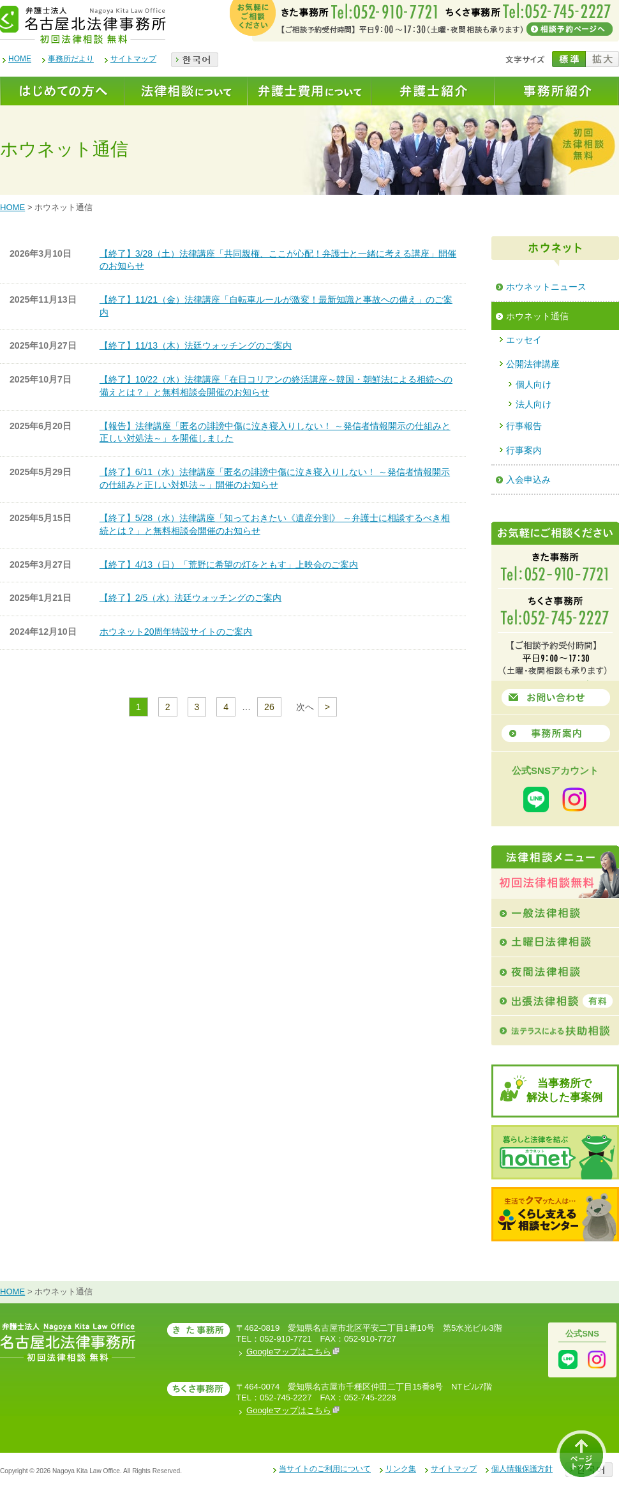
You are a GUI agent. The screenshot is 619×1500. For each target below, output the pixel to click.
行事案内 (524, 450)
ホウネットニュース (546, 287)
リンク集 (400, 1468)
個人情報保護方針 (522, 1468)
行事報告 (524, 426)
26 (269, 707)
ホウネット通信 (537, 316)
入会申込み (528, 479)
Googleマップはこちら (292, 1351)
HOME (19, 58)
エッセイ (524, 340)
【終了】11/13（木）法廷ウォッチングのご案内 (196, 345)
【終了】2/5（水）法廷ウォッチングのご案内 (191, 598)
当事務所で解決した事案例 (564, 1090)
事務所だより (71, 58)
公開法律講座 (533, 364)
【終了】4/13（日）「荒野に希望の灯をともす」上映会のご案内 (229, 564)
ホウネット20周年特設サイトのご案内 (176, 631)
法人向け (533, 404)
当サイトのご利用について (325, 1468)
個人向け (533, 384)
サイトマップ (133, 58)
